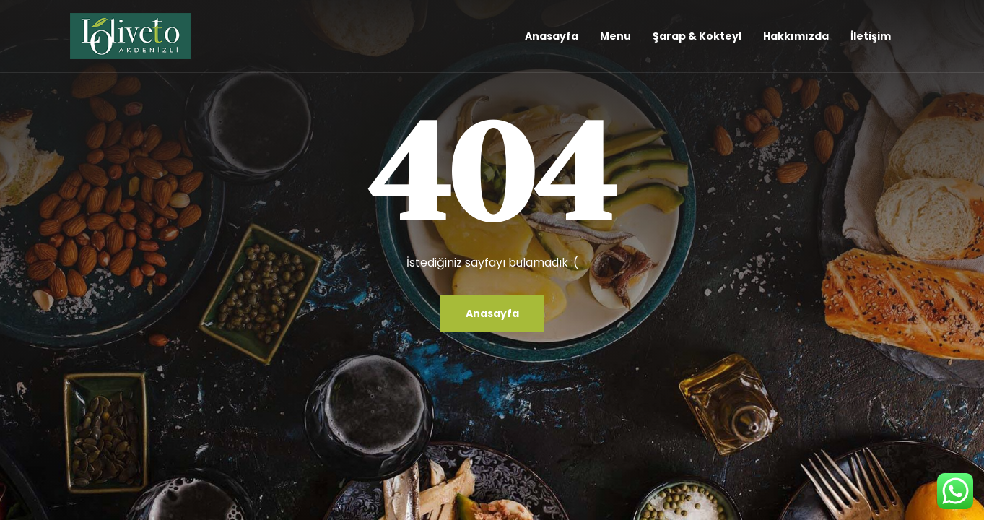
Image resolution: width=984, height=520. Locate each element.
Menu (615, 36)
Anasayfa (551, 36)
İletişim (870, 36)
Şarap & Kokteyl (697, 36)
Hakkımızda (796, 36)
